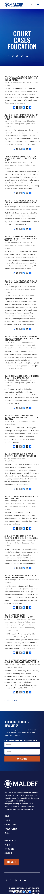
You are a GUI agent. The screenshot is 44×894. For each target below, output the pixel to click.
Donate (11, 862)
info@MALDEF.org (11, 804)
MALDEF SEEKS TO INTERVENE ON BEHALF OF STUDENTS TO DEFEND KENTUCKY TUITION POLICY (21, 282)
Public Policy (28, 625)
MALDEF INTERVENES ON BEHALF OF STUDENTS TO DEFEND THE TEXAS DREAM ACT (21, 377)
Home (6, 816)
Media (28, 506)
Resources (9, 849)
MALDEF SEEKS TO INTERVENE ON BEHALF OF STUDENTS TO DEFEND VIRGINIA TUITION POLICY (21, 117)
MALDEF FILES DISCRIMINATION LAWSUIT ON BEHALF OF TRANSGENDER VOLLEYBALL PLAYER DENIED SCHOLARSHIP (21, 338)
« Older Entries (10, 700)
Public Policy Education (14, 628)
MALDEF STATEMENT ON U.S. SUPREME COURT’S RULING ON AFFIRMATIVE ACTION (20, 455)
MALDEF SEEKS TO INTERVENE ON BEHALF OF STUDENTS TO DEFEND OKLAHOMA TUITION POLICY (21, 202)
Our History (10, 840)
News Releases (32, 209)
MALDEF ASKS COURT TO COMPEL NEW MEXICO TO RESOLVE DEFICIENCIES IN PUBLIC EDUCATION (21, 417)
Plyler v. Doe (17, 625)
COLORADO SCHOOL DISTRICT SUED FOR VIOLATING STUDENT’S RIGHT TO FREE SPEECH (21, 537)
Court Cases (10, 824)
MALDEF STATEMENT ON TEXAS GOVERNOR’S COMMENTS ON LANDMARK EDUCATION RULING (21, 661)
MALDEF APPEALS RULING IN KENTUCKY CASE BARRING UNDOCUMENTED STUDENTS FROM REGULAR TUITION (21, 78)
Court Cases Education (24, 82)
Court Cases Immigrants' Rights (17, 124)
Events (7, 845)
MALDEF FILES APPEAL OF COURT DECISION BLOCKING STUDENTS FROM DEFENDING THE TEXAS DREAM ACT (20, 238)
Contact (8, 853)
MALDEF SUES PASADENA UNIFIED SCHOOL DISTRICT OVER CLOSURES (20, 576)
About (7, 820)
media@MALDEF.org (25, 809)
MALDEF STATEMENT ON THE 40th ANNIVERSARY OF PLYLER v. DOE (18, 616)
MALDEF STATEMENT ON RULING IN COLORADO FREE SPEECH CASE (21, 497)
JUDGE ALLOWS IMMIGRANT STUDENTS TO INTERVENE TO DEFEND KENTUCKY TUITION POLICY (20, 158)
